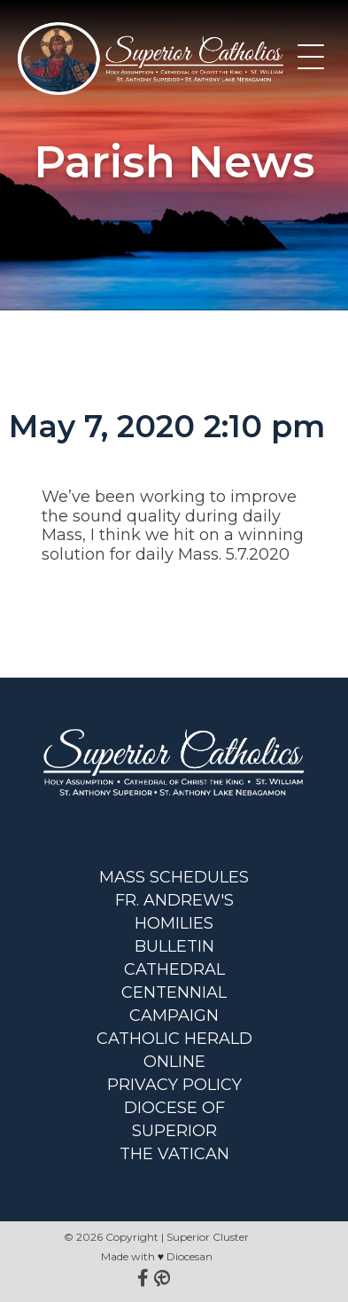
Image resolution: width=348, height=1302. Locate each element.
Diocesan (189, 1256)
